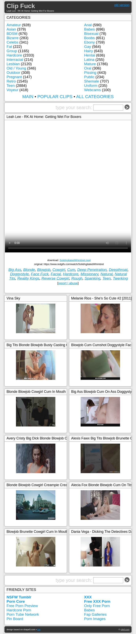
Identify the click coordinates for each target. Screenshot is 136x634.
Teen (11, 85)
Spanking (92, 278)
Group (12, 51)
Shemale (91, 81)
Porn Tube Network (23, 614)
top (39, 629)
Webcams (92, 90)
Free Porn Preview (22, 606)
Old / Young (16, 68)
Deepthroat (118, 270)
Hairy (88, 51)
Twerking (120, 278)
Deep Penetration (92, 270)
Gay (87, 46)
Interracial (15, 59)
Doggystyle (19, 274)
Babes (89, 29)
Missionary (89, 274)
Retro (11, 81)
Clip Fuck (21, 5)
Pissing (90, 72)
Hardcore (14, 55)
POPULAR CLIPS (54, 96)
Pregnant (14, 77)
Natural (106, 274)
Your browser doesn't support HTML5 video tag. (68, 220)
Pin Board (15, 619)
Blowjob (43, 270)
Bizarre (13, 38)
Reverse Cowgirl (55, 278)
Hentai (89, 55)
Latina (89, 59)
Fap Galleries (95, 614)
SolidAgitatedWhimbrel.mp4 (75, 260)
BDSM (12, 34)
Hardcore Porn (19, 610)
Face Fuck (40, 274)
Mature (90, 64)
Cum (71, 270)
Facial (56, 274)
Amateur (14, 25)
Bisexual (91, 34)
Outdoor (13, 72)
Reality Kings (28, 278)
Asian (11, 29)
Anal (88, 25)
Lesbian (13, 64)
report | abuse (68, 283)
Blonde (29, 270)
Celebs (12, 42)
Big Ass (14, 270)
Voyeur (12, 90)
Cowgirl (58, 270)
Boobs (89, 38)
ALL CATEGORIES (95, 96)
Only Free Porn (97, 606)
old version (121, 5)
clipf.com (125, 629)
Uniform (90, 85)
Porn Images (95, 619)
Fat (9, 46)
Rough (77, 278)
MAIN (27, 96)
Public (89, 77)
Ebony (89, 42)
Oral (87, 68)
